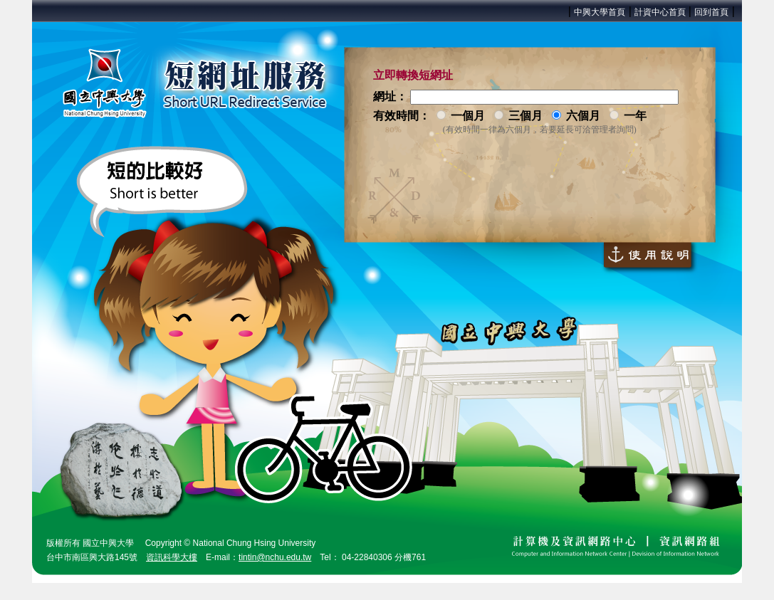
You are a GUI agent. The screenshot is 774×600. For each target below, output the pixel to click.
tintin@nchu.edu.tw (275, 557)
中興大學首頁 (599, 12)
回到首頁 (711, 12)
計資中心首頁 (661, 12)
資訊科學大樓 (171, 557)
